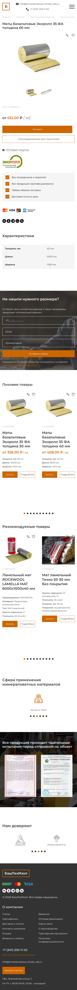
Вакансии (44, 914)
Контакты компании (13, 928)
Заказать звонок (13, 970)
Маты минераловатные (42, 17)
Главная (6, 17)
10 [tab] (52, 513)
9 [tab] (49, 513)
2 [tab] (27, 513)
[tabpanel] (40, 840)
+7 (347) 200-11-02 (39, 9)
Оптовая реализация (51, 919)
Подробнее (27, 474)
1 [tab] (24, 513)
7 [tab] (43, 513)
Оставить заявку (38, 353)
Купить (10, 474)
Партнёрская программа (53, 933)
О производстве (48, 928)
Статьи (6, 914)
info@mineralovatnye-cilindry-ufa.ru (39, 4)
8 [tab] (46, 513)
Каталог (20, 17)
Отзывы (6, 933)
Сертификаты (10, 919)
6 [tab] (40, 513)
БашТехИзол (16, 873)
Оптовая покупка (17, 149)
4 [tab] (34, 513)
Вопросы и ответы (13, 938)
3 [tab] (31, 513)
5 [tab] (37, 513)
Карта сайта (45, 923)
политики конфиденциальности (19, 365)
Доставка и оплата (13, 923)
